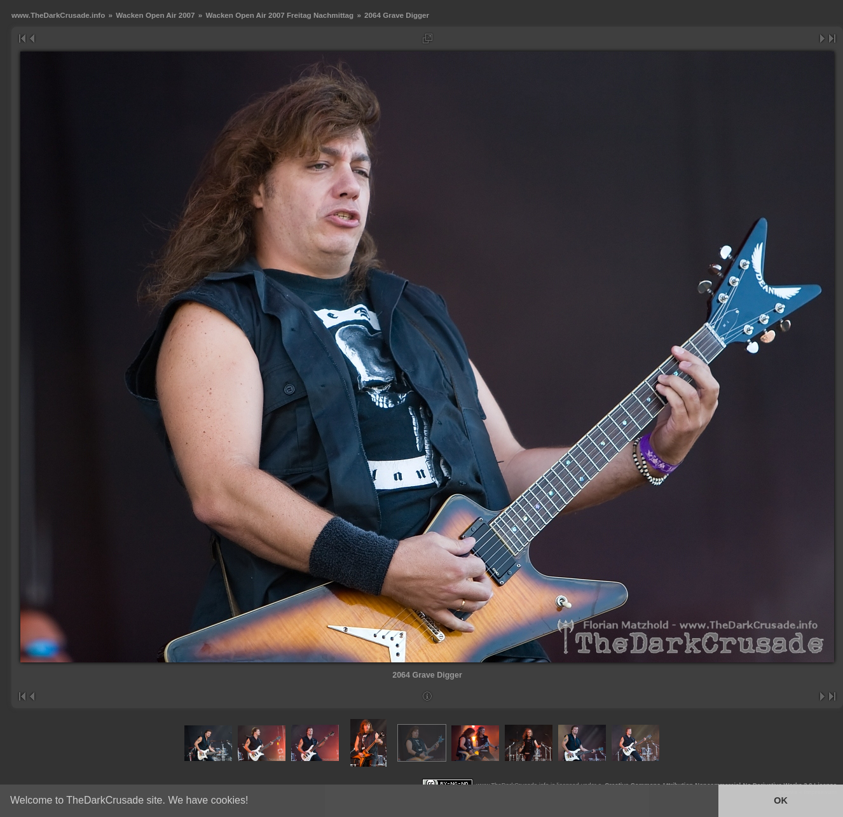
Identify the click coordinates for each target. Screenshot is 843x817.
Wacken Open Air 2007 (155, 15)
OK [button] (781, 800)
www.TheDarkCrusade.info (58, 15)
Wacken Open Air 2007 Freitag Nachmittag (279, 15)
